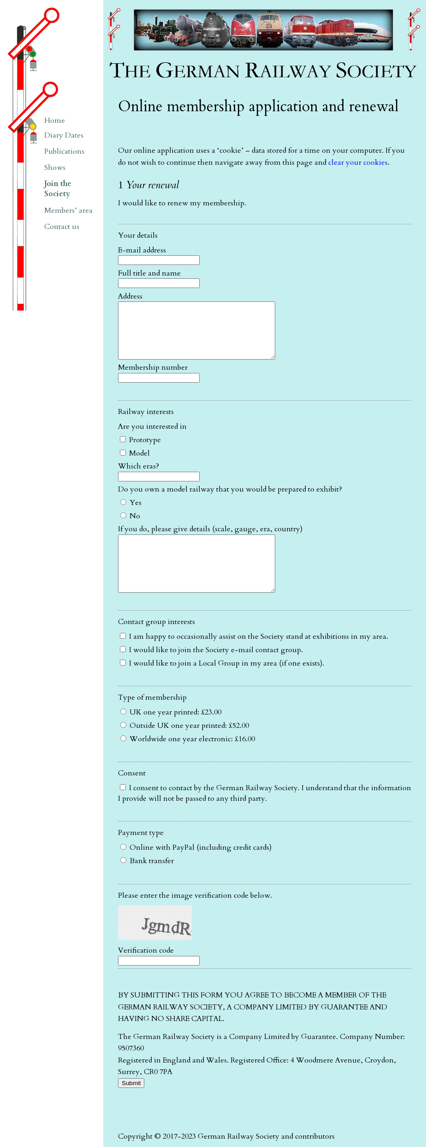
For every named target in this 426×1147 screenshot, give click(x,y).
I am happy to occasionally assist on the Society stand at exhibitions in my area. (254, 659)
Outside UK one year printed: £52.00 (184, 748)
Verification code (146, 972)
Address (130, 296)
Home (54, 120)
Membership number (153, 378)
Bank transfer (147, 883)
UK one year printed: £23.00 (170, 734)
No (130, 527)
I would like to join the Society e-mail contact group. (211, 672)
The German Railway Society (151, 4)
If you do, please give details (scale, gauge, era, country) (210, 540)
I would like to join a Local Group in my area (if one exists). (222, 685)
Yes (131, 514)
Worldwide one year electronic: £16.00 (187, 761)
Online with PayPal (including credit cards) (196, 870)
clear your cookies (358, 162)
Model (135, 464)
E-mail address (142, 250)
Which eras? (138, 477)
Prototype (140, 451)
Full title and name (149, 273)
